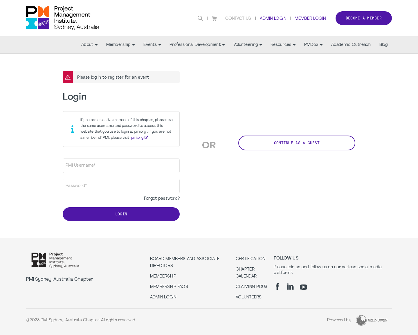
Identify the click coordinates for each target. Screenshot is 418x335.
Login (121, 214)
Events (152, 45)
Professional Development (197, 45)
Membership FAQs (169, 287)
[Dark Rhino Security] (371, 320)
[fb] (277, 286)
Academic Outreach (351, 45)
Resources (283, 45)
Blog (383, 45)
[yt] (303, 287)
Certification (251, 259)
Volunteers (249, 297)
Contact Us (238, 19)
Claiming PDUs (252, 287)
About (89, 45)
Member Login (310, 19)
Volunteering (247, 45)
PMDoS (313, 45)
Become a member (364, 18)
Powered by (339, 320)
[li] (290, 286)
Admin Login (273, 19)
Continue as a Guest (297, 143)
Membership (120, 45)
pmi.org (137, 138)
